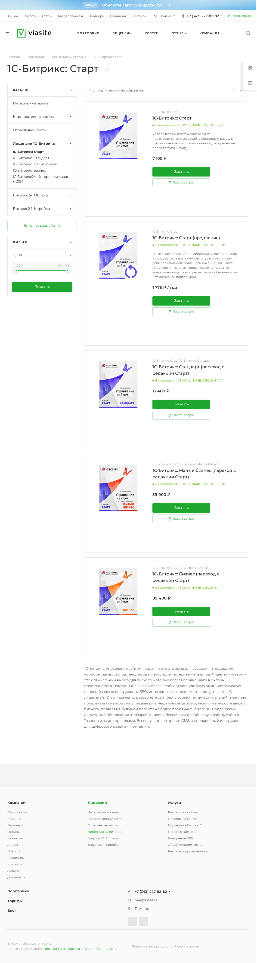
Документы (16, 877)
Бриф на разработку (42, 225)
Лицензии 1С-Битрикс (42, 143)
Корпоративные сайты (42, 116)
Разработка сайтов (183, 812)
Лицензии (15, 870)
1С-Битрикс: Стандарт (31, 158)
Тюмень (111, 948)
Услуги (174, 802)
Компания (16, 802)
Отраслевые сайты (42, 130)
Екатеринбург (92, 948)
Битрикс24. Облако (42, 195)
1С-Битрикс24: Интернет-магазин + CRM (41, 179)
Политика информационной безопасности (165, 946)
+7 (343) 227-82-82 (203, 16)
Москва (74, 948)
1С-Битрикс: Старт (28, 152)
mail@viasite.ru (147, 900)
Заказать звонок (240, 16)
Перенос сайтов (180, 832)
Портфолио (18, 891)
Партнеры (15, 825)
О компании (17, 812)
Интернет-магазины (42, 103)
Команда (14, 819)
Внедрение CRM (181, 838)
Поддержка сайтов (183, 819)
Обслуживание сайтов (185, 844)
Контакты (14, 864)
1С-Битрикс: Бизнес (29, 170)
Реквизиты (16, 857)
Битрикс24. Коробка (42, 208)
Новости (14, 851)
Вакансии (15, 838)
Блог (11, 910)
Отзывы (13, 832)
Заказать (181, 172)
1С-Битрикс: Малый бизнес (35, 164)
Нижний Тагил (55, 948)
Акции (12, 844)
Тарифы (15, 901)
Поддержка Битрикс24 (186, 825)
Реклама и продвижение (187, 851)
